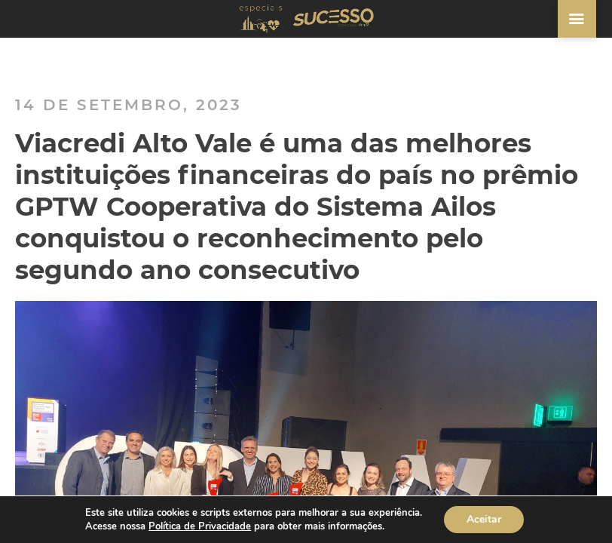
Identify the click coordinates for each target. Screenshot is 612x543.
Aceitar (484, 519)
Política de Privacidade (199, 526)
